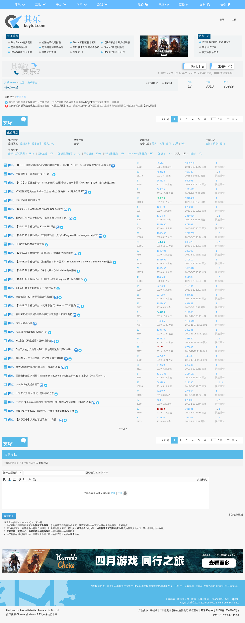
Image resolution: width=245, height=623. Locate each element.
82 (138, 382)
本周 (161, 143)
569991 (189, 180)
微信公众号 (183, 599)
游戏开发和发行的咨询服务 (216, 42)
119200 (189, 312)
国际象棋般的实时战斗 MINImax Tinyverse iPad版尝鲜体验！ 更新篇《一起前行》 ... (61, 375)
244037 (161, 391)
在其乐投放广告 (210, 52)
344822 (161, 338)
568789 (161, 382)
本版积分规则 (235, 514)
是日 (154, 143)
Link (19, 480)
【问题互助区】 (57, 105)
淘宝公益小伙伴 (24, 323)
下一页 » (122, 428)
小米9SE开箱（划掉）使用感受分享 (35, 393)
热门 (222, 143)
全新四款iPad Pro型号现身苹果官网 (35, 296)
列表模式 (170, 599)
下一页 (230, 119)
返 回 (166, 119)
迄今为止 (144, 143)
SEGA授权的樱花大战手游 (30, 244)
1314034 (161, 215)
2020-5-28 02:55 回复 (195, 211)
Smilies (34, 480)
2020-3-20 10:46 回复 (195, 272)
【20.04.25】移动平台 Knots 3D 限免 (35, 226)
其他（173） (182, 153)
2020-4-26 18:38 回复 (195, 228)
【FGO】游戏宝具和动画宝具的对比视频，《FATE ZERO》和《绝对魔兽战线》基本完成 (63, 165)
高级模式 (43, 462)
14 (138, 286)
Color (9, 480)
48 (138, 277)
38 (138, 215)
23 (138, 250)
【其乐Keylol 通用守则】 (91, 102)
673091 (189, 207)
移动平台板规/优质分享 (28, 200)
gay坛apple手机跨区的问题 (30, 367)
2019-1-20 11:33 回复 (195, 412)
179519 (189, 259)
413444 (189, 286)
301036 (189, 408)
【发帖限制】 (150, 105)
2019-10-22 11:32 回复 (196, 360)
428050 (189, 391)
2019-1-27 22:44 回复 (195, 404)
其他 (11, 165)
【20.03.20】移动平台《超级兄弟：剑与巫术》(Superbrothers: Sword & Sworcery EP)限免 (64, 261)
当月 (168, 143)
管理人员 (21, 97)
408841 (161, 400)
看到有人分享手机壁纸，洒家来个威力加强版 (40, 358)
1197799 (161, 329)
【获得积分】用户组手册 (117, 42)
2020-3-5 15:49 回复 (195, 307)
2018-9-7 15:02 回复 (195, 421)
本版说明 (9, 97)
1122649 (190, 321)
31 (138, 233)
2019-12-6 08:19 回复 (195, 316)
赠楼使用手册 (49, 52)
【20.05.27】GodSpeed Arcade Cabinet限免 (39, 209)
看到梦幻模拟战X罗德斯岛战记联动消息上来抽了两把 (44, 314)
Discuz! (55, 610)
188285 (189, 329)
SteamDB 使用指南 (114, 47)
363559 (161, 198)
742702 (161, 356)
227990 (161, 286)
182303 (189, 250)
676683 (189, 347)
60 (138, 172)
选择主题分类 (10, 472)
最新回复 (13, 143)
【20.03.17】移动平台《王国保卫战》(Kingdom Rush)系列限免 (49, 279)
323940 (189, 338)
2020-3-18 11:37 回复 (195, 298)
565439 (161, 189)
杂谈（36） (197, 153)
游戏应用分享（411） (69, 153)
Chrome (20, 614)
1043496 (161, 207)
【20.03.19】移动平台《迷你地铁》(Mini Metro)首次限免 (46, 270)
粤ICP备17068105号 (226, 610)
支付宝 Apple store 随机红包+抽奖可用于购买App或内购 (46, 402)
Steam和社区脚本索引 (84, 42)
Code (29, 480)
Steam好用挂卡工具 (21, 52)
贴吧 (227, 599)
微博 (193, 599)
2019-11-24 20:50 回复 (196, 342)
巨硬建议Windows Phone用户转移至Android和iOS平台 (45, 410)
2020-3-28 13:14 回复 (195, 237)
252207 (189, 417)
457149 (189, 172)
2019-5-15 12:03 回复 (195, 386)
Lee (22, 610)
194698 (161, 408)
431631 (161, 347)
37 (138, 400)
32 (138, 417)
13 (138, 163)
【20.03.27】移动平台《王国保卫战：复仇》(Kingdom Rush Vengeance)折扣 (57, 235)
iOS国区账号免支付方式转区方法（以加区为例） (42, 191)
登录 (221, 19)
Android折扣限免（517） (142, 153)
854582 (189, 277)
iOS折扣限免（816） (116, 153)
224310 (161, 417)
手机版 (153, 610)
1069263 (190, 163)
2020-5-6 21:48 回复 (195, 219)
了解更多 (123, 525)
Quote (24, 480)
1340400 (190, 198)
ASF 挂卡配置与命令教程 (86, 47)
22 (138, 347)
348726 (161, 242)
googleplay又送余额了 (27, 384)
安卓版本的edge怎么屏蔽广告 (31, 331)
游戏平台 (32, 82)
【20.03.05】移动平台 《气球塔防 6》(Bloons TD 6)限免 (46, 305)
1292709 (190, 233)
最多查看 (37, 143)
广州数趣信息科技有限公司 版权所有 (179, 610)
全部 (76, 143)
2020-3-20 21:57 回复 (195, 254)
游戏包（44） (165, 153)
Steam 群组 (217, 599)
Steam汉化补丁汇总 (114, 52)
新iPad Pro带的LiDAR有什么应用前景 (36, 288)
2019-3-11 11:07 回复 (195, 395)
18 (138, 198)
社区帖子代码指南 (51, 42)
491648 (189, 303)
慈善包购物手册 (19, 47)
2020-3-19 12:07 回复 (195, 290)
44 (138, 338)
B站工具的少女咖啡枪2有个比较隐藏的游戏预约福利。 (45, 349)
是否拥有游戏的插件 (52, 47)
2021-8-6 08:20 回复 (195, 175)
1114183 (161, 373)
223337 (189, 365)
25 (138, 365)
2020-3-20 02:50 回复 (195, 281)
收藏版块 (153, 83)
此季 (175, 143)
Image (14, 480)
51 (138, 268)
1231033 (190, 189)
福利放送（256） (47, 153)
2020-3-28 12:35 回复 (195, 246)
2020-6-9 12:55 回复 (195, 202)
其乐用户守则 (209, 47)
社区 (22, 82)
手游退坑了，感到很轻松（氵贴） (34, 174)
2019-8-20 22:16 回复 (195, 369)
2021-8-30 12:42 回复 (195, 167)
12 (138, 329)
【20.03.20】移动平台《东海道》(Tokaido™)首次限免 (44, 252)
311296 (189, 382)
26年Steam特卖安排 (21, 42)
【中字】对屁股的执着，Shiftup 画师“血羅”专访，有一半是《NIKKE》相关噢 (56, 182)
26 (138, 303)
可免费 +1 (78, 52)
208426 (189, 242)
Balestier (32, 610)
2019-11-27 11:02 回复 (196, 325)
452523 (161, 172)
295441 (161, 163)
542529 (161, 365)
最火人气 (49, 143)
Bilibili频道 (203, 599)
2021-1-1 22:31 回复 (195, 193)
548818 (161, 180)
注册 (234, 19)
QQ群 (235, 599)
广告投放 (143, 610)
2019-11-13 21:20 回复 (196, 351)
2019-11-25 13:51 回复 (196, 333)
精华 (215, 143)
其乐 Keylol (10, 82)
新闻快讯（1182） (25, 153)
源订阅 (168, 83)
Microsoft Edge (37, 614)
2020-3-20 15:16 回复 (195, 263)
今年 (183, 143)
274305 (161, 321)
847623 (189, 294)
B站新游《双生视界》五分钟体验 (33, 340)
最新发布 (25, 143)
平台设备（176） (93, 153)
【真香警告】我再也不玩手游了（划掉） (37, 419)
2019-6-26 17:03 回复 (195, 377)
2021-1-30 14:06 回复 (195, 184)
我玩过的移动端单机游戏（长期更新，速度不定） (42, 217)
